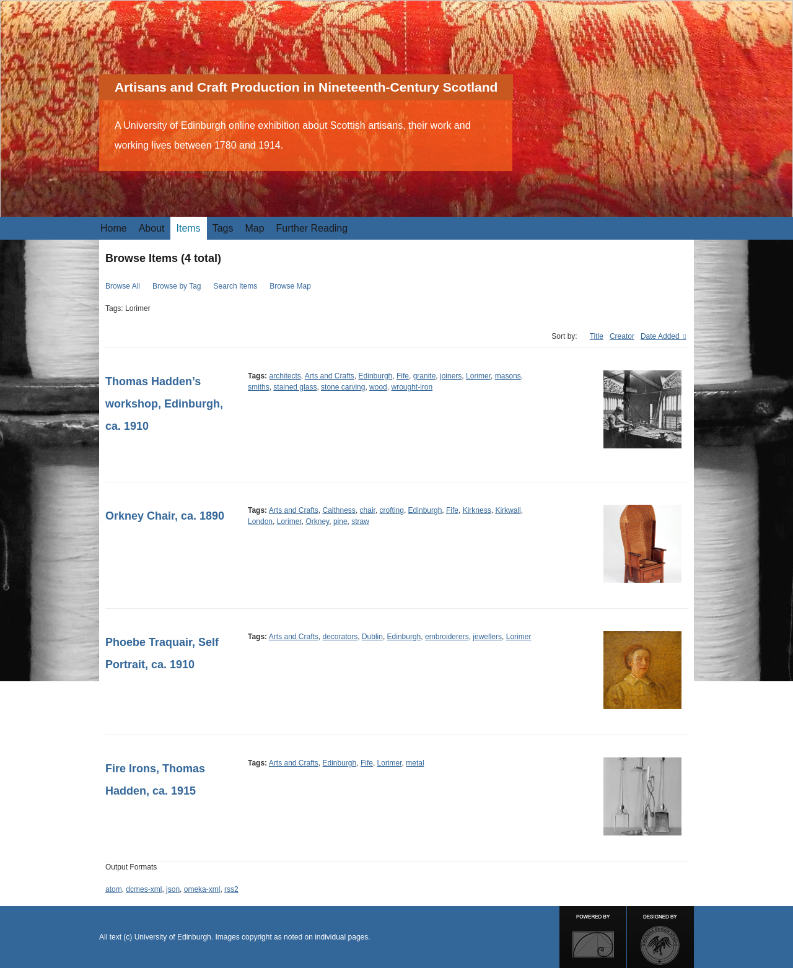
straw (360, 521)
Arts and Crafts (329, 376)
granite (424, 376)
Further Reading (312, 228)
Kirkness (477, 510)
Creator (622, 336)
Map (254, 228)
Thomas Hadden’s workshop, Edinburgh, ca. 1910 (164, 403)
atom (113, 889)
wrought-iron (411, 387)
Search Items (236, 286)
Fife (402, 376)
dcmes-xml (144, 889)
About (152, 228)
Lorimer (478, 376)
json (173, 889)
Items (189, 228)
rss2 (231, 889)
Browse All (122, 286)
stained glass (295, 387)
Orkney (317, 521)
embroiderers (447, 636)
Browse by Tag (176, 286)
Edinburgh (376, 376)
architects (284, 376)
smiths (258, 387)
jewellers (487, 636)
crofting (392, 510)
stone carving (343, 387)
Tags (223, 228)
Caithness (339, 510)
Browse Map (290, 286)
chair (367, 510)
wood (378, 387)
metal (415, 763)
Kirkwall (507, 510)
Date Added (661, 336)
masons (508, 376)
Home (113, 228)
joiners (451, 376)
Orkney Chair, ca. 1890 (164, 516)
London (260, 521)
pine (340, 521)
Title (596, 336)
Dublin (372, 636)
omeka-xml (202, 889)
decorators (340, 636)
